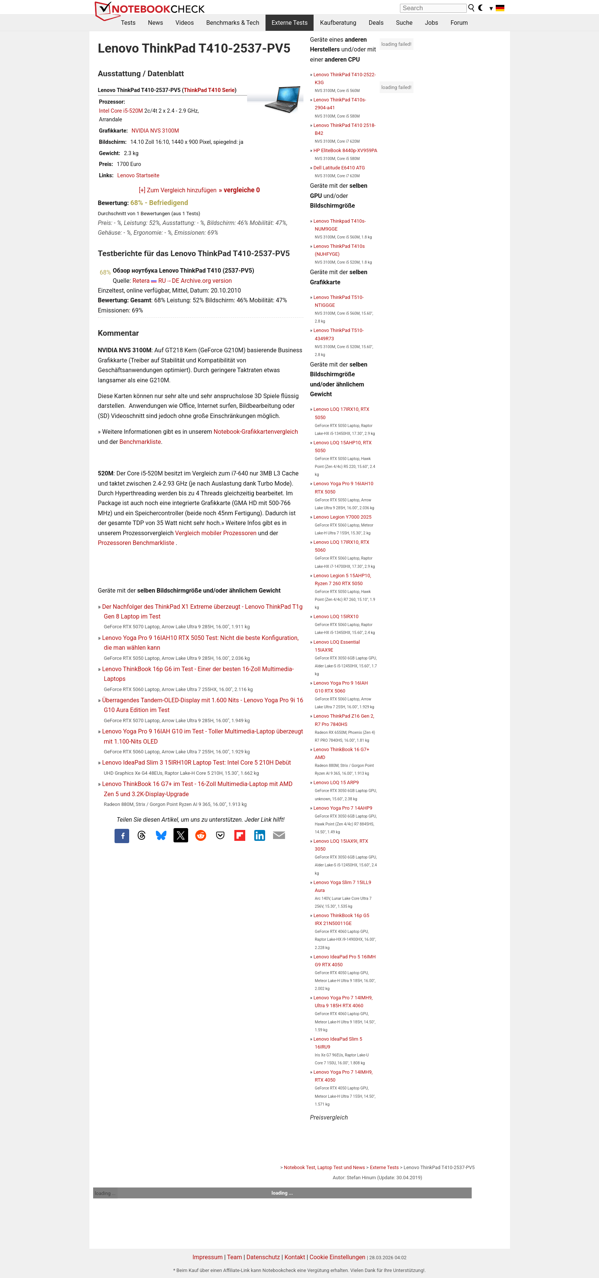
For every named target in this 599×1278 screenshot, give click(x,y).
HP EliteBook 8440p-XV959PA (345, 150)
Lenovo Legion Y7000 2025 (342, 517)
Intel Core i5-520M (121, 111)
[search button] (471, 8)
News (155, 22)
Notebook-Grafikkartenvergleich (256, 431)
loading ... (105, 1193)
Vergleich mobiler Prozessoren (215, 533)
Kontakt (294, 1257)
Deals (376, 22)
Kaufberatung (338, 22)
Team (234, 1257)
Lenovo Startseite (138, 175)
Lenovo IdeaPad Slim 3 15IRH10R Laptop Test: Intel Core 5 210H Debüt (196, 762)
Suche (404, 22)
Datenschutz (263, 1257)
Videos (184, 22)
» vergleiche (239, 190)
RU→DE (168, 280)
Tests (128, 22)
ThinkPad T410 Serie (209, 90)
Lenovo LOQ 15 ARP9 (336, 782)
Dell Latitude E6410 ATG (339, 168)
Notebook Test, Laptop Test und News (324, 1167)
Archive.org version (206, 280)
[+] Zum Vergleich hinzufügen (178, 190)
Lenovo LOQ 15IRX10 (336, 616)
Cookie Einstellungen (337, 1257)
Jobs (431, 22)
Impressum (207, 1257)
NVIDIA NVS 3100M (155, 131)
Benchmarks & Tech (232, 22)
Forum (459, 22)
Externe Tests (290, 22)
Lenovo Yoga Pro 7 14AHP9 (343, 808)
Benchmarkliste (140, 441)
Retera (141, 280)
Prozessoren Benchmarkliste (137, 542)
